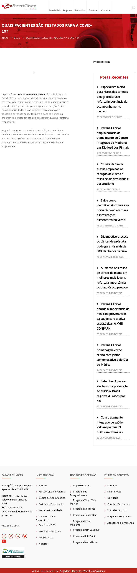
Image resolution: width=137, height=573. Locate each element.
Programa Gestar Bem (85, 513)
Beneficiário (55, 8)
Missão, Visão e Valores (52, 490)
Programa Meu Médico (85, 541)
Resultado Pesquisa (50, 530)
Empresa (67, 8)
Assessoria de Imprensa (120, 521)
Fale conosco (114, 490)
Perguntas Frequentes (119, 515)
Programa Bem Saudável (86, 528)
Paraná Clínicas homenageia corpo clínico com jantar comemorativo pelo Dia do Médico (112, 354)
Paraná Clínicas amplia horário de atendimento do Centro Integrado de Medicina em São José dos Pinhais (113, 137)
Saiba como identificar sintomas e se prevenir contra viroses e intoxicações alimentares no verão (113, 209)
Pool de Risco (46, 536)
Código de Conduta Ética (52, 496)
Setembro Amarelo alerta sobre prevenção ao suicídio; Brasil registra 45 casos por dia (112, 390)
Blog (17, 36)
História (43, 484)
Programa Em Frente (84, 507)
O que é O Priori (81, 484)
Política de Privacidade (51, 503)
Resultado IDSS (47, 524)
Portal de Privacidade (50, 509)
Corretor (105, 8)
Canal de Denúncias (118, 503)
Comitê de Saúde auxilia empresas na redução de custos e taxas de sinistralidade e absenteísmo (113, 173)
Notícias (43, 542)
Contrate (92, 8)
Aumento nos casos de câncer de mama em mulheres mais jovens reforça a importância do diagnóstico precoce (112, 276)
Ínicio (5, 36)
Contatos (112, 484)
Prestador (80, 8)
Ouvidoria (112, 496)
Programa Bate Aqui (84, 534)
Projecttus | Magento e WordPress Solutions (82, 570)
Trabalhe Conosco (117, 509)
